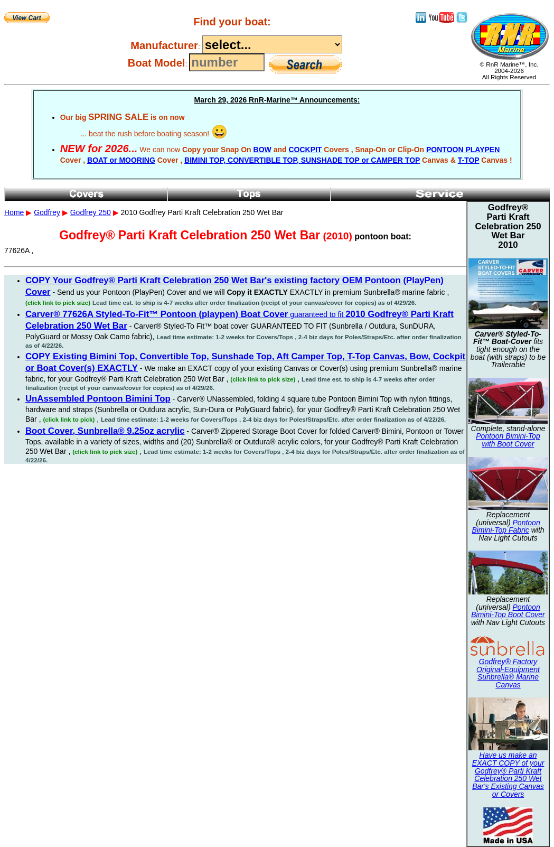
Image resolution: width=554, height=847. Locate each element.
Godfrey (47, 212)
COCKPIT (305, 149)
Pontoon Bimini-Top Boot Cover (508, 611)
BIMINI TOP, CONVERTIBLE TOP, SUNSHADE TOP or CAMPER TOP (302, 160)
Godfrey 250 (90, 212)
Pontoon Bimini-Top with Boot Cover (508, 440)
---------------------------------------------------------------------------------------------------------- (272, 44)
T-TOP (469, 160)
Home (14, 212)
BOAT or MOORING (121, 160)
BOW (262, 149)
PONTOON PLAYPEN (463, 149)
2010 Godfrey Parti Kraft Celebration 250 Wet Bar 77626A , (277, 238)
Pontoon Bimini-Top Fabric (506, 526)
